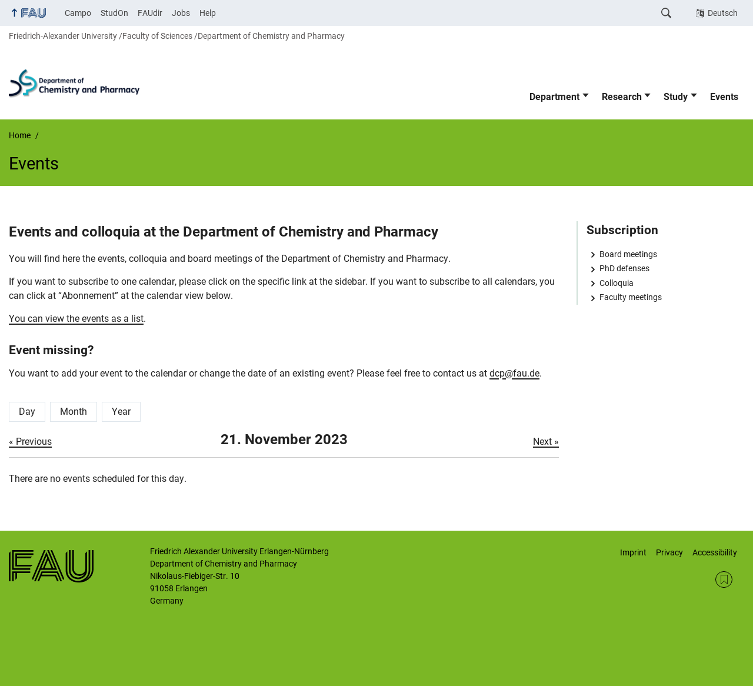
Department (554, 96)
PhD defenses (624, 268)
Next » (546, 441)
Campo (78, 13)
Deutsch (723, 13)
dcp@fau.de (514, 373)
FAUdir (150, 13)
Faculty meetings (630, 297)
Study (676, 96)
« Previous (30, 441)
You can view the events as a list (76, 318)
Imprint (633, 552)
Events (724, 96)
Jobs (181, 13)
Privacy (669, 552)
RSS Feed (723, 579)
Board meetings (628, 254)
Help (207, 13)
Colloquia (616, 283)
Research (622, 96)
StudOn (114, 13)
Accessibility (714, 552)
